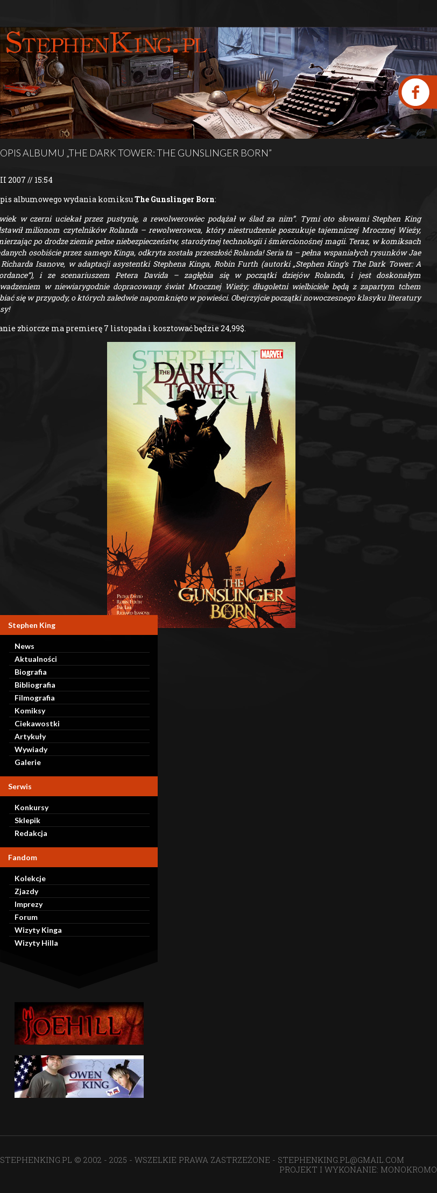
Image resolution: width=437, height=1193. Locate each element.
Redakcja (31, 833)
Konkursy (31, 807)
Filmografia (35, 697)
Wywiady (31, 749)
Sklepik (27, 820)
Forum (26, 916)
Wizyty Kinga (38, 929)
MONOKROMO (408, 1169)
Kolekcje (30, 878)
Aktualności (36, 658)
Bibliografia (35, 684)
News (24, 646)
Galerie (28, 762)
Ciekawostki (37, 723)
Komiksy (30, 710)
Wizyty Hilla (36, 942)
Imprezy (29, 904)
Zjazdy (26, 891)
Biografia (31, 671)
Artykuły (30, 736)
